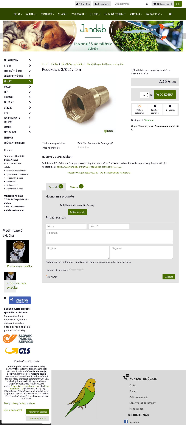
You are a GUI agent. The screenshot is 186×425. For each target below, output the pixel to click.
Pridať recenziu (77, 212)
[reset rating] (70, 269)
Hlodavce (18, 97)
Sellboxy (8, 137)
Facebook (135, 422)
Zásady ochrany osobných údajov (19, 403)
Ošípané (18, 107)
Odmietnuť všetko (37, 418)
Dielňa (18, 14)
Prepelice (18, 102)
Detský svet (18, 132)
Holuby (18, 86)
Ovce (18, 112)
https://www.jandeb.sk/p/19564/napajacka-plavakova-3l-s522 (89, 166)
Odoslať (169, 276)
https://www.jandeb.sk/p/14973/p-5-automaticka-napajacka (99, 172)
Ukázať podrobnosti (13, 410)
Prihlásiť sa (83, 3)
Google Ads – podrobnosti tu (24, 386)
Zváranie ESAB (154, 14)
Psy (18, 91)
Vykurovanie (79, 14)
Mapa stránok (136, 408)
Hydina (18, 65)
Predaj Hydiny (18, 60)
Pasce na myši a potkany (18, 120)
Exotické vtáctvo (18, 70)
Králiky (18, 81)
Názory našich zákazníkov (142, 402)
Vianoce (18, 127)
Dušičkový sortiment (15, 143)
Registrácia (102, 3)
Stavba (63, 14)
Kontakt (133, 391)
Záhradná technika (115, 14)
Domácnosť (47, 14)
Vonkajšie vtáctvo (18, 76)
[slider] (83, 147)
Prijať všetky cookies (37, 411)
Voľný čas (136, 14)
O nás (132, 385)
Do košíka (164, 94)
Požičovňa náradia (138, 396)
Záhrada (31, 14)
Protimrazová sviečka (19, 266)
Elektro (95, 14)
